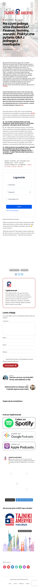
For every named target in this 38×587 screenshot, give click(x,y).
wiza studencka (14, 270)
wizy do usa (24, 270)
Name (5, 338)
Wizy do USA (19, 20)
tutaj (22, 105)
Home (9, 584)
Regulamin (21, 584)
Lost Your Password (12, 211)
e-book (15, 584)
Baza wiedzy (9, 20)
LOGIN (19, 207)
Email (5, 345)
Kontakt (28, 584)
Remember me (13, 199)
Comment (6, 321)
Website (5, 352)
